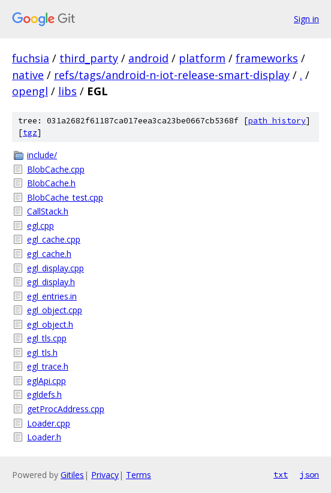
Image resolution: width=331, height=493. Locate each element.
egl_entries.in (52, 296)
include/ (42, 155)
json (309, 474)
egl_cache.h (49, 253)
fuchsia (30, 58)
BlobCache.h (51, 183)
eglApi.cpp (46, 380)
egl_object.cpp (54, 310)
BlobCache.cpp (56, 169)
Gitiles (72, 474)
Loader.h (44, 437)
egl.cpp (40, 225)
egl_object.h (50, 324)
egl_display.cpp (55, 268)
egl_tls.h (42, 352)
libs (67, 91)
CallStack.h (47, 211)
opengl (30, 91)
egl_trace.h (47, 366)
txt (280, 474)
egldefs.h (44, 394)
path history (277, 121)
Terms (138, 474)
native (28, 75)
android (148, 58)
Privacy (105, 474)
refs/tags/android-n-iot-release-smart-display (172, 75)
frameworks (267, 58)
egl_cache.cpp (53, 239)
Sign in (306, 19)
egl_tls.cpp (47, 338)
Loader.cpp (48, 423)
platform (202, 58)
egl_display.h (51, 282)
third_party (88, 58)
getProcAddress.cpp (65, 409)
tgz (30, 133)
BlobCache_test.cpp (65, 197)
